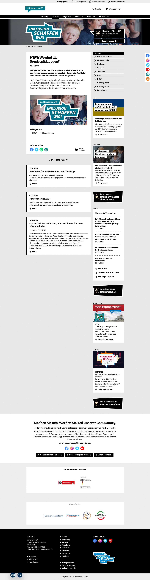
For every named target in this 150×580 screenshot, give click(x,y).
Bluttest (101, 64)
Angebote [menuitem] (67, 16)
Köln (99, 75)
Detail (40, 46)
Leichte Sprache (80, 2)
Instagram (72, 448)
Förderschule (103, 60)
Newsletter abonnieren (51, 454)
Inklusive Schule (104, 56)
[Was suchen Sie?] (115, 9)
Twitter (77, 448)
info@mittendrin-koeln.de (42, 549)
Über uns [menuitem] (91, 16)
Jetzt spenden (104, 454)
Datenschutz (77, 576)
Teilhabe (101, 71)
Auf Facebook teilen (32, 149)
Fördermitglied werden (80, 454)
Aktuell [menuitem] (55, 16)
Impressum (66, 576)
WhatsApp (41, 149)
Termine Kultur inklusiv (108, 273)
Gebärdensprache (98, 2)
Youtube (82, 448)
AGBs (86, 576)
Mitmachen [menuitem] (104, 16)
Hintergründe (103, 86)
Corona (100, 67)
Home (28, 46)
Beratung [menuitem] (44, 16)
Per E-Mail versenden (46, 149)
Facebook (67, 448)
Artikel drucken (82, 149)
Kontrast (118, 2)
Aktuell (34, 46)
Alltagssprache (62, 2)
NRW (99, 79)
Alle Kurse (102, 268)
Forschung (102, 90)
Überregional (103, 82)
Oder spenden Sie (110, 41)
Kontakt (98, 9)
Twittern (36, 149)
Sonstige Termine (106, 277)
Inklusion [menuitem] (79, 16)
